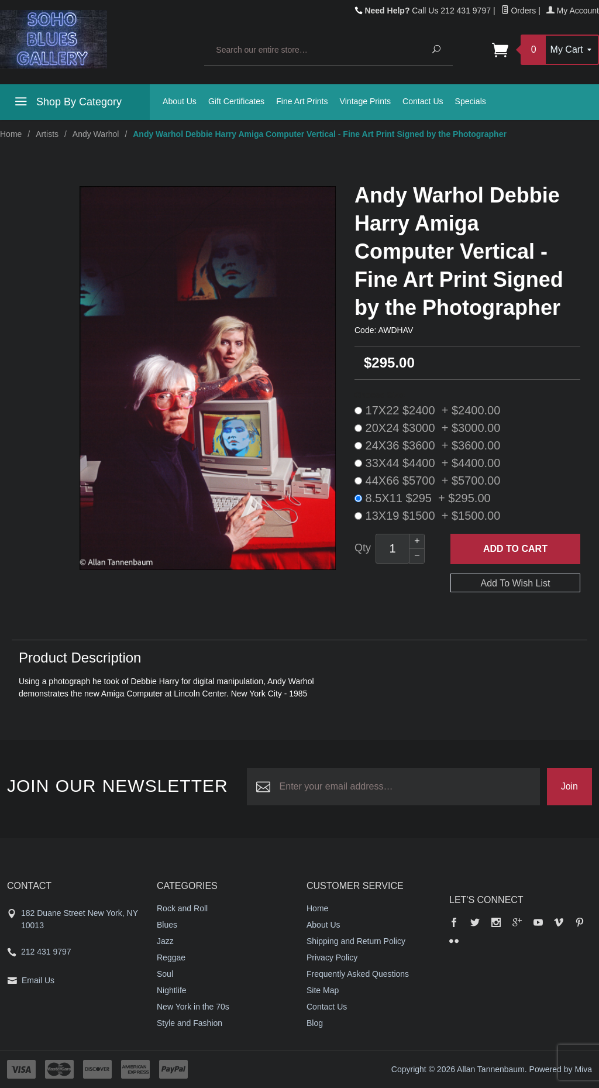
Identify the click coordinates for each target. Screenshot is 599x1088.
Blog (315, 1023)
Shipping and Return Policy (356, 941)
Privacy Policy (332, 957)
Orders (518, 10)
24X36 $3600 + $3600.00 (427, 445)
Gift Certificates (236, 101)
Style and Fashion (189, 1023)
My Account (572, 10)
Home (11, 134)
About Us (180, 101)
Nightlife (172, 990)
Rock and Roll (182, 908)
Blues (167, 924)
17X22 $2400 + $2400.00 (427, 410)
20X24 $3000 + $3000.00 (427, 427)
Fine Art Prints (302, 101)
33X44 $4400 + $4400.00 (427, 463)
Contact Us (422, 101)
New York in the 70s (193, 1006)
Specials (470, 101)
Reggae (171, 957)
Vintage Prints (365, 101)
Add (515, 549)
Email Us (38, 980)
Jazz (165, 941)
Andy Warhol (96, 134)
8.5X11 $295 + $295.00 (422, 498)
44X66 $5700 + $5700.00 (427, 480)
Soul (165, 974)
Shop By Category (67, 103)
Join (569, 786)
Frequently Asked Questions (358, 974)
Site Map (323, 990)
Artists (47, 134)
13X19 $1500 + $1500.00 (427, 515)
